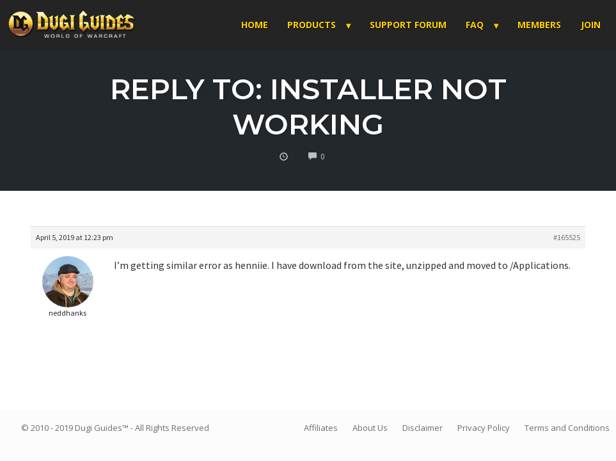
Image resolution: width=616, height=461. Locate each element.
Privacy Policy (483, 427)
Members (539, 25)
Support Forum (408, 25)
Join (591, 25)
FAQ (475, 25)
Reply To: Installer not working (308, 106)
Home (254, 25)
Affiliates (321, 427)
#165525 (566, 237)
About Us (370, 427)
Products (311, 25)
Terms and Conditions (567, 427)
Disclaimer (422, 427)
